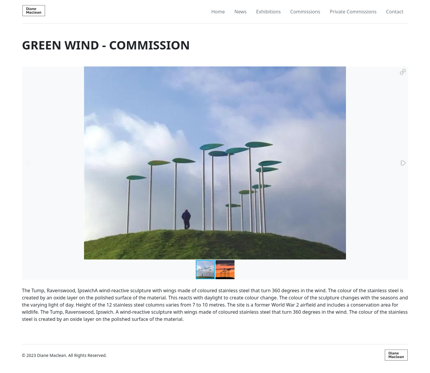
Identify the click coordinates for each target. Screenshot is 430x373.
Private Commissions (353, 11)
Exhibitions (268, 11)
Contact (394, 11)
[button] (403, 72)
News (240, 11)
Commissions (305, 11)
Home (218, 11)
